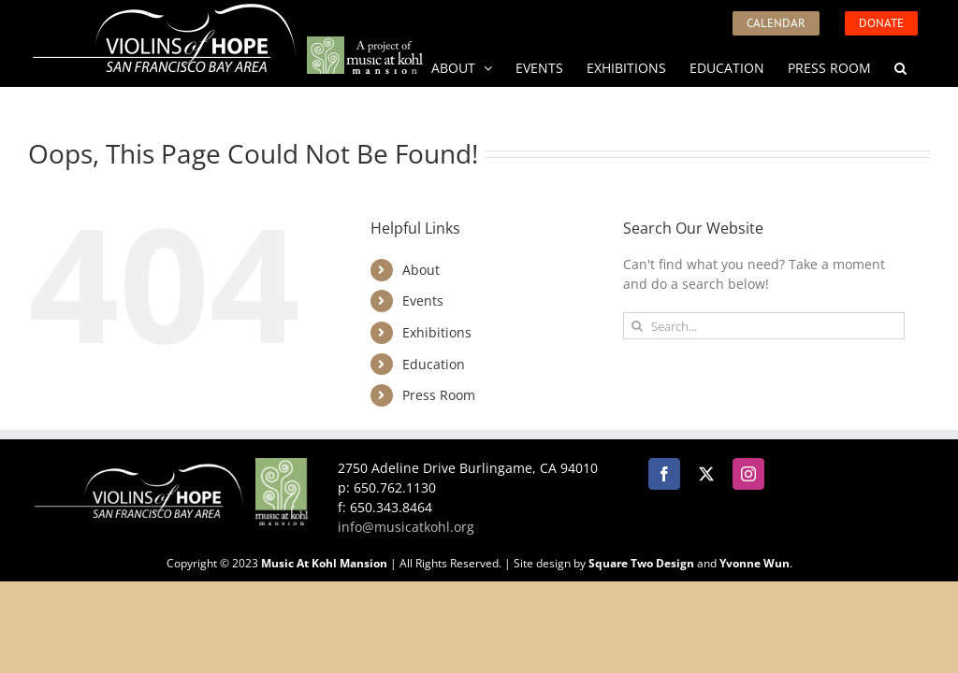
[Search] (636, 325)
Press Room (438, 395)
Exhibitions (437, 332)
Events (422, 300)
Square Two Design (641, 563)
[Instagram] (748, 474)
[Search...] (764, 325)
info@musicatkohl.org (406, 527)
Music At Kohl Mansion (324, 563)
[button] (900, 66)
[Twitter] (706, 474)
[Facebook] (664, 474)
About (421, 270)
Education (433, 364)
